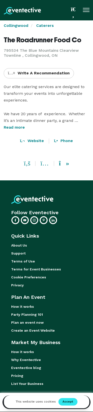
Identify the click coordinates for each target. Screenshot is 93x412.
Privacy (17, 285)
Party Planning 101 (27, 314)
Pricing (17, 376)
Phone (63, 140)
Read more (14, 127)
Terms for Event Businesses (36, 269)
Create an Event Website (33, 330)
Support (18, 253)
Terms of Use (23, 261)
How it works (22, 307)
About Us (19, 245)
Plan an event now (27, 322)
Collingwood (16, 25)
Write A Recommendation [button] (39, 73)
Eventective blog (26, 368)
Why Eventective (26, 360)
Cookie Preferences (28, 277)
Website (32, 140)
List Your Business (27, 384)
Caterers (45, 25)
